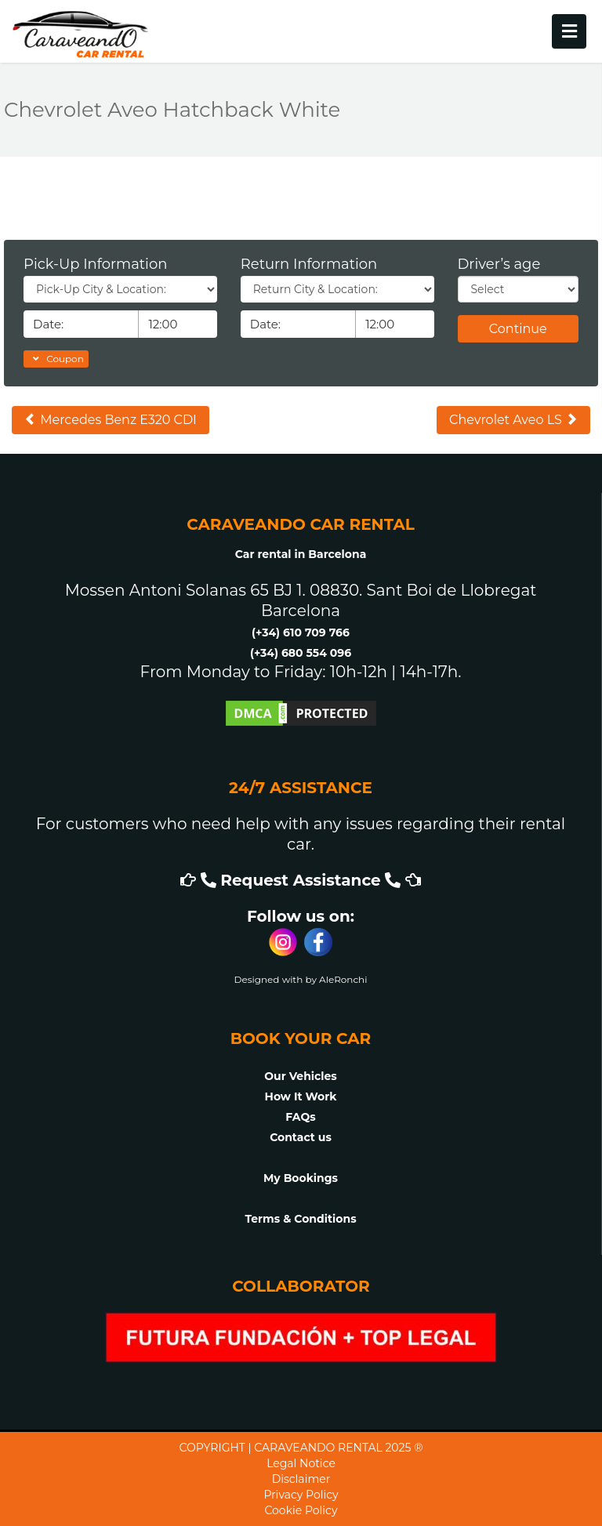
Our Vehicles (300, 1076)
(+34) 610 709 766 (301, 632)
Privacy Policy (300, 1495)
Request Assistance (300, 880)
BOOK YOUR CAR (301, 1038)
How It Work (301, 1096)
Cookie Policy (300, 1510)
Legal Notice (301, 1463)
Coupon (56, 358)
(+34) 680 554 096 (300, 653)
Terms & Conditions (300, 1219)
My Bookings (300, 1178)
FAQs (300, 1117)
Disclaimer (301, 1479)
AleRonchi (343, 979)
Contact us (301, 1137)
